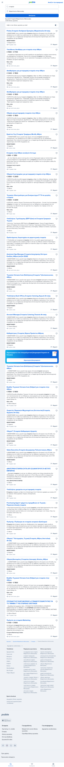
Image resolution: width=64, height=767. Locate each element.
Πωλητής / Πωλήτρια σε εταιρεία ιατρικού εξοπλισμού (27, 522)
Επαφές (4, 731)
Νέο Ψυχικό (10, 670)
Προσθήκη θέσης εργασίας (30, 733)
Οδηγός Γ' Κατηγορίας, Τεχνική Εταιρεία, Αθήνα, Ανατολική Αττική (28, 539)
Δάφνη (8, 661)
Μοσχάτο (9, 656)
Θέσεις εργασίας (7, 734)
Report (53, 44)
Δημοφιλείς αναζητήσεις (15, 646)
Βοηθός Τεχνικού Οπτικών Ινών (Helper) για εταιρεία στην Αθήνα (28, 388)
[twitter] (11, 745)
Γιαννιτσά (9, 654)
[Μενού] (2, 2)
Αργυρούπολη (10, 652)
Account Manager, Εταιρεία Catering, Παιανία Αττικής (27, 314)
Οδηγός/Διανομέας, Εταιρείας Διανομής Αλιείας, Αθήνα (27, 559)
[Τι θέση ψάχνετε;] (32, 7)
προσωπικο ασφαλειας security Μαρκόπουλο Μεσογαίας (46, 669)
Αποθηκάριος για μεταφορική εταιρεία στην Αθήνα (26, 71)
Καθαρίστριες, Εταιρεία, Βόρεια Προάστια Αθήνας (25, 333)
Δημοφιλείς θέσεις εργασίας (14, 699)
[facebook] (3, 745)
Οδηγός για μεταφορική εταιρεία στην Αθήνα (23, 113)
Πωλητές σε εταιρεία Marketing (18, 620)
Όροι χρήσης (5, 753)
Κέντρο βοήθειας (7, 737)
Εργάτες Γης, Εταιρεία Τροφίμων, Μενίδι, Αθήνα (24, 134)
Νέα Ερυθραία (10, 668)
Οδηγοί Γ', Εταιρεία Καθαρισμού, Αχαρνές (22, 431)
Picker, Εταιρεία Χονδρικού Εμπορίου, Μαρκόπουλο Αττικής (28, 31)
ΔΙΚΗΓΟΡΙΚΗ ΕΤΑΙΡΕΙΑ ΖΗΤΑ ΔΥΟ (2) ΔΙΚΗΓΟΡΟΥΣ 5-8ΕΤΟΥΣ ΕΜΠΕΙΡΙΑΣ (29, 470)
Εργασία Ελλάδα (7, 739)
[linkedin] (15, 745)
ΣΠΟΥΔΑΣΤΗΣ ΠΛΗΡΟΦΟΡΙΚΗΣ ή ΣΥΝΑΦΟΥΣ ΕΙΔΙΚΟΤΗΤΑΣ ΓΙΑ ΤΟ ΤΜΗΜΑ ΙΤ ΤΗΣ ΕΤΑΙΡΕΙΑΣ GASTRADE (30, 602)
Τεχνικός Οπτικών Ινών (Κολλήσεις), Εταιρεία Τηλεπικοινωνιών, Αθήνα (30, 276)
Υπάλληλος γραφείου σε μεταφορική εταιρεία (24, 489)
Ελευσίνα (9, 659)
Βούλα (8, 665)
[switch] (56, 25)
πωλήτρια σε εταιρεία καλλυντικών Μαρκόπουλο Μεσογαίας (31, 687)
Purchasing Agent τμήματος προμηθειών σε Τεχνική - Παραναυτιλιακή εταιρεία (26, 504)
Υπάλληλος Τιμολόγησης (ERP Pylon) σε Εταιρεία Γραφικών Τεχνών (29, 220)
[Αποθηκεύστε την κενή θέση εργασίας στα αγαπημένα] (56, 31)
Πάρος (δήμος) (10, 672)
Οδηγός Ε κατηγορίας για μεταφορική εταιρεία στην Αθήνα (29, 174)
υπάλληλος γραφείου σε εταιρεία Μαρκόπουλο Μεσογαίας (30, 665)
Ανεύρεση (32, 15)
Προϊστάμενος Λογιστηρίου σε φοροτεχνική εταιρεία (26, 237)
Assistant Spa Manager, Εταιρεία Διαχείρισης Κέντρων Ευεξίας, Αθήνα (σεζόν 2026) (27, 255)
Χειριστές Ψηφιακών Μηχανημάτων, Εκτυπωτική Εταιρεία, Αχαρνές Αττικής (28, 411)
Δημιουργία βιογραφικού (32, 360)
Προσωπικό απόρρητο (8, 757)
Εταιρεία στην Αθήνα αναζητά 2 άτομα (21, 153)
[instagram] (7, 745)
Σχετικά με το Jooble (8, 729)
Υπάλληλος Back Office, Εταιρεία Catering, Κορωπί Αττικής (29, 296)
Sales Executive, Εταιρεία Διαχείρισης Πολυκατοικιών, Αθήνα (29, 450)
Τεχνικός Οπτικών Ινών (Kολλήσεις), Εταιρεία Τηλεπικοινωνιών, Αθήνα (30, 367)
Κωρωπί (9, 663)
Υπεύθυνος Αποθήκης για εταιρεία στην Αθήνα (24, 49)
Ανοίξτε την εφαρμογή (55, 2)
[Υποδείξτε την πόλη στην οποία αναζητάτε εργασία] (32, 11)
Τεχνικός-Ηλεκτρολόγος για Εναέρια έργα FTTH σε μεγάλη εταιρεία (28, 196)
